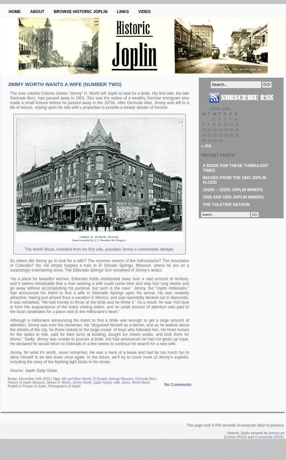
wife (117, 382)
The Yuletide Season (226, 204)
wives (126, 382)
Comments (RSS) (269, 437)
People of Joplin (34, 386)
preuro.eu (277, 433)
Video (144, 11)
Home (15, 11)
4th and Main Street (76, 379)
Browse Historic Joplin (81, 11)
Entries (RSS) (235, 437)
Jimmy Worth (82, 382)
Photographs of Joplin (64, 386)
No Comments (177, 384)
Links (123, 11)
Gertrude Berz (145, 379)
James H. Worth (59, 382)
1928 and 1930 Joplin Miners (233, 197)
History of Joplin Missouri (26, 382)
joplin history (103, 382)
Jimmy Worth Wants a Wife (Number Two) (65, 84)
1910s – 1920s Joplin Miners (233, 189)
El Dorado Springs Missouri (113, 379)
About (37, 11)
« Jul (206, 146)
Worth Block (141, 382)
